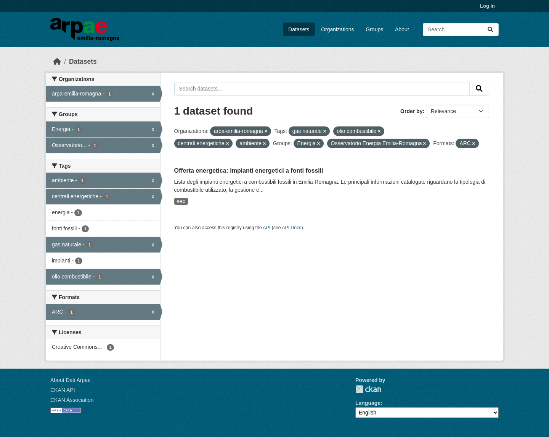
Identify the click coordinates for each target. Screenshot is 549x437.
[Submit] (490, 29)
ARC (181, 201)
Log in (487, 6)
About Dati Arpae (70, 380)
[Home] (57, 61)
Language (367, 403)
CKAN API (62, 390)
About (402, 29)
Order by (411, 111)
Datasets (298, 29)
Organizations (337, 29)
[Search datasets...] (461, 29)
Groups (374, 29)
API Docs (291, 227)
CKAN (368, 389)
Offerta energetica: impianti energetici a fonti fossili (248, 170)
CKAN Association (72, 400)
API (267, 227)
